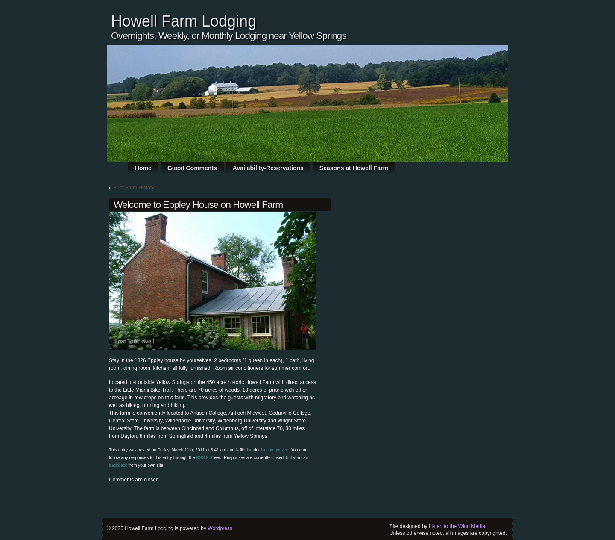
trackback (118, 465)
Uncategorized (274, 450)
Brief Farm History (134, 188)
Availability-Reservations (268, 168)
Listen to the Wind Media (457, 526)
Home (143, 168)
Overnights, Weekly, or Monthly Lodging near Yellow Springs (228, 35)
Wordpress (220, 528)
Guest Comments (192, 168)
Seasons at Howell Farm (353, 168)
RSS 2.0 (204, 457)
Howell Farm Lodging (183, 21)
